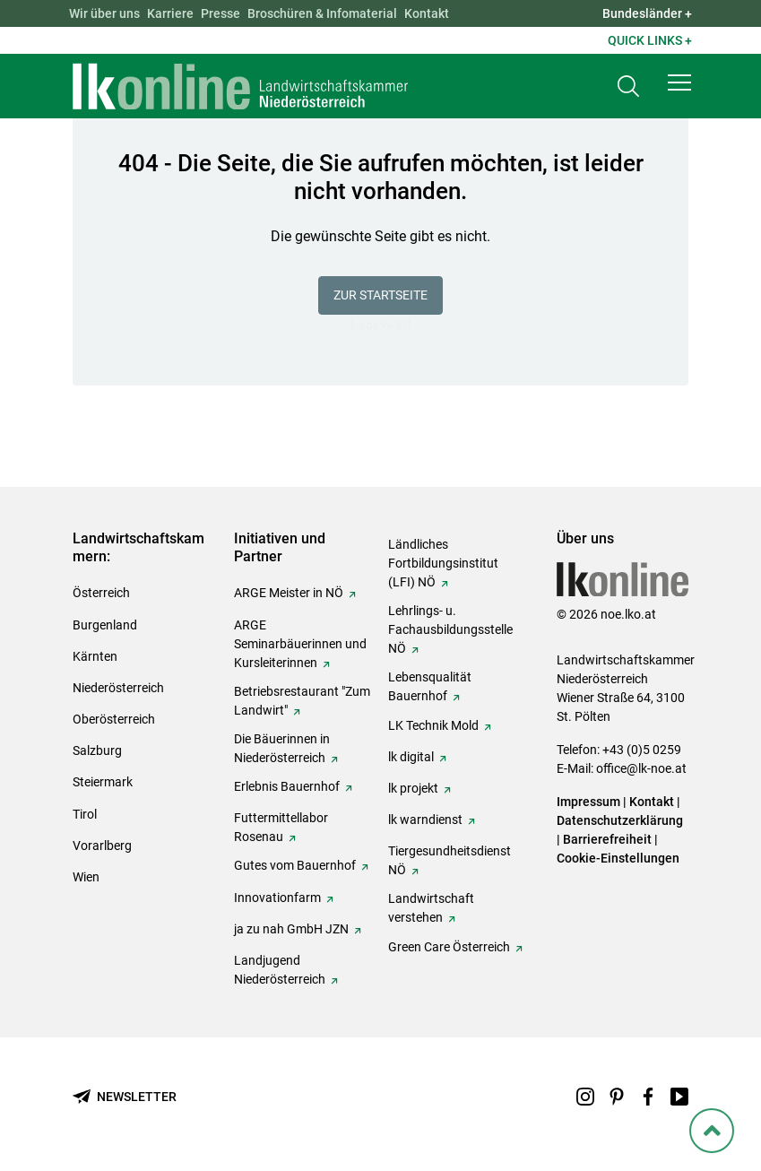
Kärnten (95, 656)
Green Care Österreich (449, 947)
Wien (86, 877)
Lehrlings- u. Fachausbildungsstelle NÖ (450, 629)
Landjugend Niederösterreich (279, 969)
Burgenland (105, 625)
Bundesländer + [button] (647, 13)
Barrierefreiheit (607, 839)
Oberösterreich (114, 719)
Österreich (101, 593)
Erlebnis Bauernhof (287, 786)
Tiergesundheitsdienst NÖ (449, 860)
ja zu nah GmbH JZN (291, 929)
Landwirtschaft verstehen (431, 907)
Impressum (588, 801)
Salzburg (97, 750)
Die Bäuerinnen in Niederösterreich (282, 748)
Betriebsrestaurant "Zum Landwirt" (302, 700)
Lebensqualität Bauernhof (429, 686)
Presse (220, 13)
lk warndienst (425, 819)
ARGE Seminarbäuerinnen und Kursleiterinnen (300, 644)
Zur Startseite (380, 295)
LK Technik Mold (433, 725)
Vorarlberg (102, 845)
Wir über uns (104, 13)
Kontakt (426, 13)
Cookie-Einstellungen (618, 858)
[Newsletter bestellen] (125, 1097)
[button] (679, 82)
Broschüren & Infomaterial (322, 13)
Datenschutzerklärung (620, 820)
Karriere (170, 13)
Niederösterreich (118, 688)
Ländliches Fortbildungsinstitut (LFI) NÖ (443, 563)
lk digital (411, 757)
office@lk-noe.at (641, 768)
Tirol (85, 814)
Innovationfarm (277, 897)
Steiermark (103, 782)
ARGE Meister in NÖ (288, 593)
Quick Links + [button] (650, 40)
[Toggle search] (628, 86)
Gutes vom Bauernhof (295, 865)
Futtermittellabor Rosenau (281, 827)
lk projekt (413, 788)
